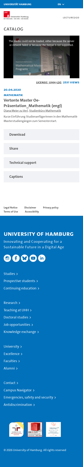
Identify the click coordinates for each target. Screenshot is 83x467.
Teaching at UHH (16, 310)
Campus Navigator (18, 390)
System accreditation (71, 426)
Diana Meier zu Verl (16, 111)
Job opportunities (17, 324)
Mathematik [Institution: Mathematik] (13, 95)
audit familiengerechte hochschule (16, 428)
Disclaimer (30, 207)
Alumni (9, 368)
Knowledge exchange (20, 331)
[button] (59, 4)
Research (10, 302)
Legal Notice (10, 207)
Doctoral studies (16, 317)
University (11, 346)
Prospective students (19, 281)
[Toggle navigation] (78, 4)
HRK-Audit (52, 424)
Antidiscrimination (18, 404)
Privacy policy (50, 207)
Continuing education (20, 288)
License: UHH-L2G (49, 82)
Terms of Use (11, 211)
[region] (41, 134)
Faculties (10, 361)
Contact (9, 383)
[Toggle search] (69, 4)
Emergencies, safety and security (28, 397)
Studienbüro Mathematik (45, 111)
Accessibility (32, 211)
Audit (30, 424)
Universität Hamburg (17, 4)
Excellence (12, 353)
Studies (9, 273)
